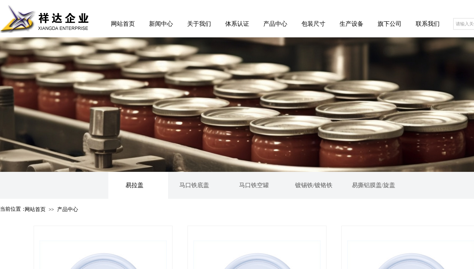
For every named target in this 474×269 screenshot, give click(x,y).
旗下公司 (390, 24)
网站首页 (123, 24)
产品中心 (275, 24)
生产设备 (351, 24)
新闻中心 (161, 24)
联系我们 (428, 24)
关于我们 (199, 24)
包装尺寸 (313, 24)
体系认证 (237, 24)
